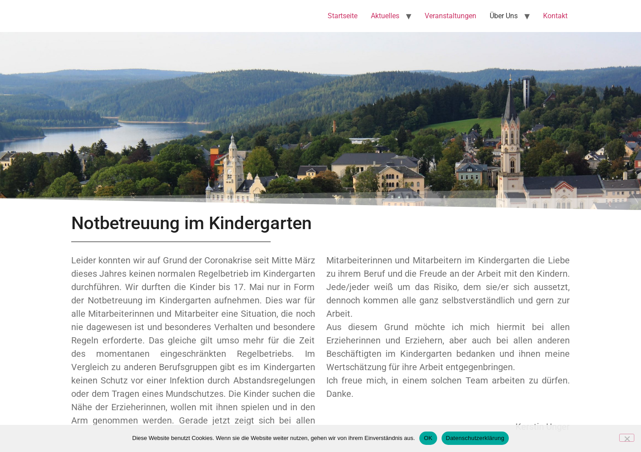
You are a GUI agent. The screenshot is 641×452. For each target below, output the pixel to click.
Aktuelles (385, 16)
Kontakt (555, 16)
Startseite (342, 16)
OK (428, 438)
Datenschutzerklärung (475, 438)
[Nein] (626, 438)
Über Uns (504, 16)
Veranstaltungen (450, 16)
